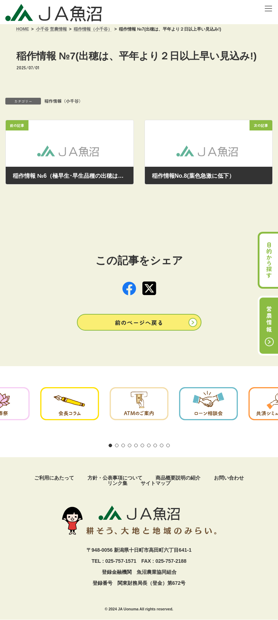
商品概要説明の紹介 (178, 478)
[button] (139, 322)
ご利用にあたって (54, 478)
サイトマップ (156, 483)
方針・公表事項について (115, 478)
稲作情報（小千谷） (63, 101)
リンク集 (117, 483)
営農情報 (269, 319)
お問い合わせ (229, 478)
